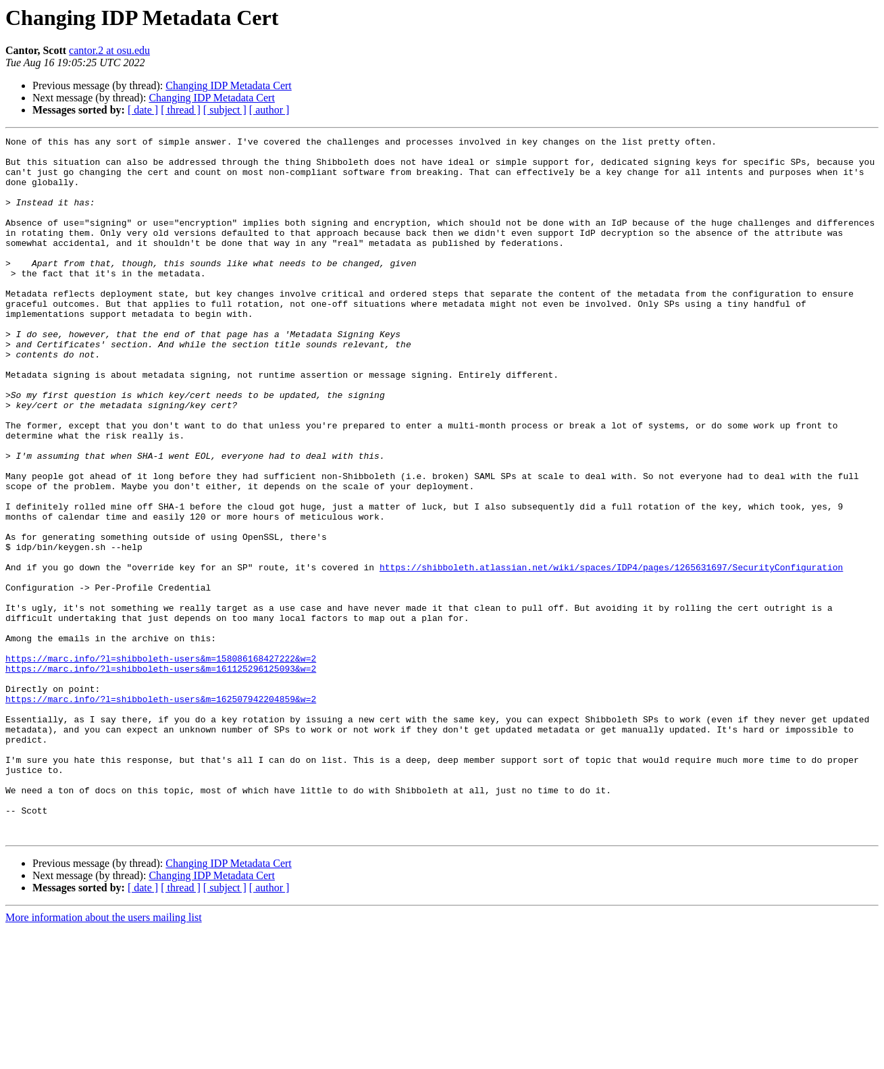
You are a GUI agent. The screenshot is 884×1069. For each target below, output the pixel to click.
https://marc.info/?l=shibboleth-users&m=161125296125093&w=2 (160, 776)
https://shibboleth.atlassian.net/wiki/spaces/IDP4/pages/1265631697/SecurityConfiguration (611, 654)
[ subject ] (224, 110)
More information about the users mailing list (103, 1057)
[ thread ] (181, 110)
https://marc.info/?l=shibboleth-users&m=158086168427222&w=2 (160, 763)
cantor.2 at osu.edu (109, 50)
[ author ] (269, 110)
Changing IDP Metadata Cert (228, 85)
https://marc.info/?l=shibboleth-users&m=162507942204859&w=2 (160, 812)
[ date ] (143, 110)
